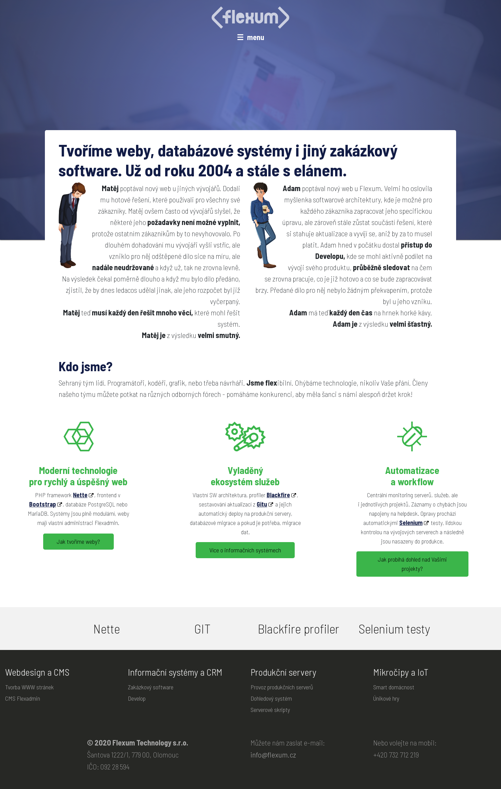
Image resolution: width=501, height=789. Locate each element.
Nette (80, 494)
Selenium (411, 522)
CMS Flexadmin (22, 698)
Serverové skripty (270, 709)
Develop (137, 698)
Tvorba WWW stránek (29, 687)
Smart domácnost (393, 687)
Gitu (262, 503)
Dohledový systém (271, 698)
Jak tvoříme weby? (78, 541)
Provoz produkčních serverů (281, 687)
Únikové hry (386, 698)
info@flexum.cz (273, 754)
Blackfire (278, 494)
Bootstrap (42, 503)
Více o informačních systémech (245, 550)
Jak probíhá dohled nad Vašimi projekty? (412, 563)
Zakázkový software (150, 687)
